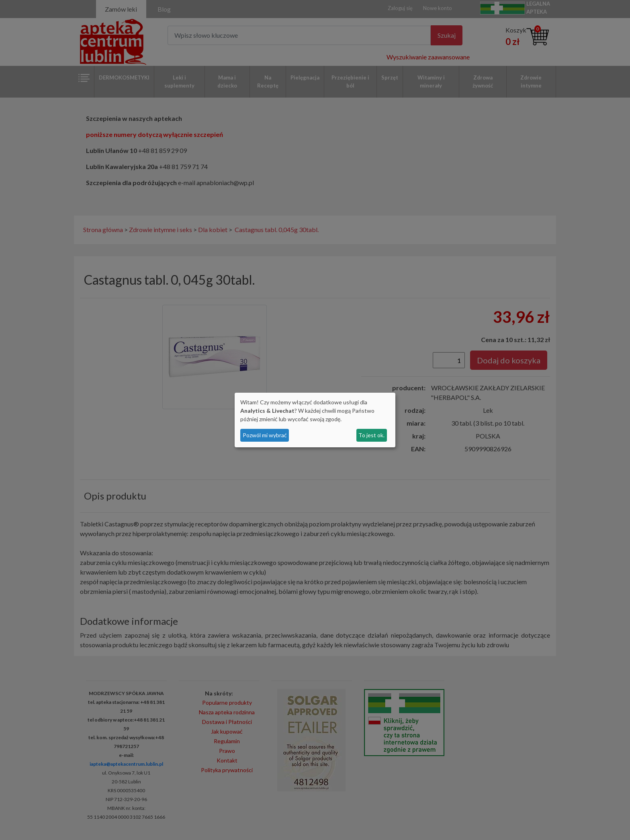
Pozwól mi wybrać (265, 435)
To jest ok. (371, 435)
